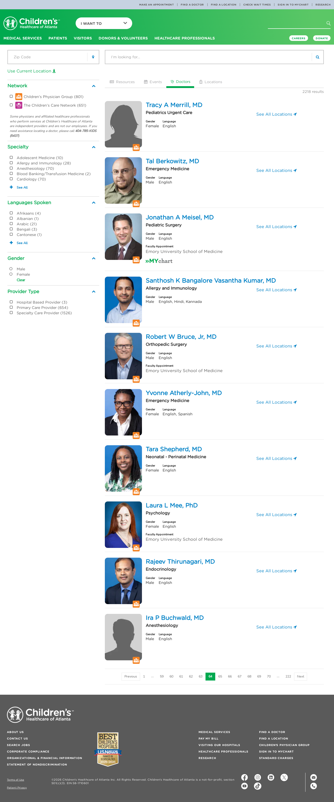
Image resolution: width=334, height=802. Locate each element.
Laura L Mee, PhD (172, 505)
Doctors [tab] (180, 81)
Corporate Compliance (28, 751)
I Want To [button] (104, 23)
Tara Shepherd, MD (174, 449)
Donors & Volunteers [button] (123, 38)
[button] (331, 25)
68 (249, 676)
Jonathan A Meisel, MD (180, 217)
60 (171, 676)
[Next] (300, 677)
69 (259, 676)
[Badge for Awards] (108, 749)
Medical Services (214, 732)
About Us (15, 732)
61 (181, 676)
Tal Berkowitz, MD (172, 161)
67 (239, 676)
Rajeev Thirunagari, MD (180, 561)
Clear (21, 280)
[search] (317, 57)
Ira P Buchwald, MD (175, 618)
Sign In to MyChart (293, 4)
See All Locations (276, 114)
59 (162, 676)
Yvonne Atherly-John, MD (184, 393)
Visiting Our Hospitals (219, 745)
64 (210, 676)
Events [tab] (152, 82)
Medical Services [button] (22, 38)
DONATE (322, 38)
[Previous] (131, 677)
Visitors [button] (83, 38)
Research (323, 4)
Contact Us (17, 738)
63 (200, 676)
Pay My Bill (208, 738)
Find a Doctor (192, 4)
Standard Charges (276, 758)
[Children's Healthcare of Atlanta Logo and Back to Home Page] (32, 23)
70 (269, 676)
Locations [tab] (210, 82)
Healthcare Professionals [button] (184, 38)
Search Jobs (18, 745)
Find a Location (224, 4)
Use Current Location (31, 71)
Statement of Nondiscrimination (37, 764)
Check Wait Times (257, 4)
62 (191, 676)
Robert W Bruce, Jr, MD (181, 336)
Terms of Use (15, 779)
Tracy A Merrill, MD (174, 105)
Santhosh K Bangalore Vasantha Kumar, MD (211, 280)
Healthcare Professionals (223, 751)
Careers (298, 38)
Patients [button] (57, 38)
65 (220, 676)
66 (230, 676)
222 (288, 676)
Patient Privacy (17, 787)
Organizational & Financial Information (44, 758)
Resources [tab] (122, 82)
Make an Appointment (156, 4)
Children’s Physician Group (284, 745)
